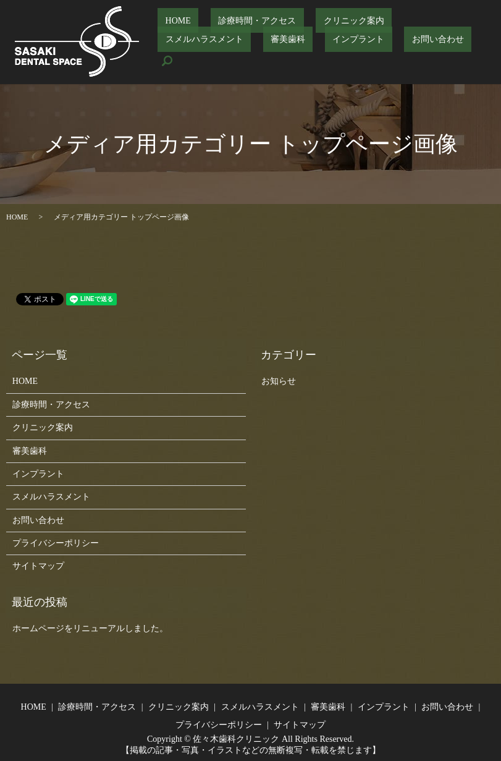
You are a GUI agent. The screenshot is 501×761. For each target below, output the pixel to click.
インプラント (230, 51)
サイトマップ (38, 566)
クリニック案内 (315, 30)
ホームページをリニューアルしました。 (90, 628)
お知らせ (278, 381)
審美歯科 (175, 51)
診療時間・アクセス (234, 30)
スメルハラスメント (397, 30)
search (341, 51)
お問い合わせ (294, 51)
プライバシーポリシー (55, 543)
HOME (170, 30)
